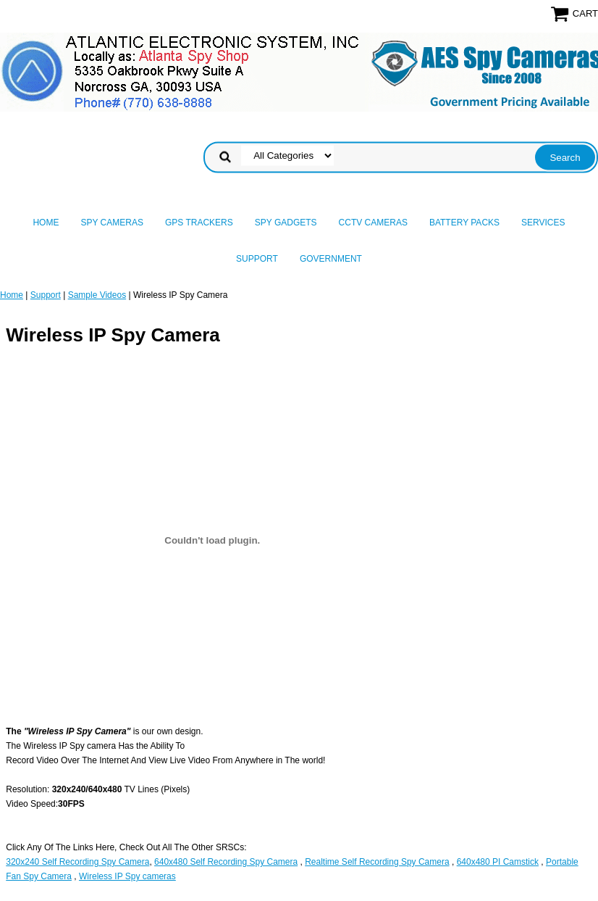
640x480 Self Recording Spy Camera (226, 862)
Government (331, 259)
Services (543, 222)
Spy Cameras (111, 222)
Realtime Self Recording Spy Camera (377, 862)
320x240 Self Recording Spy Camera (77, 862)
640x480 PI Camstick (498, 862)
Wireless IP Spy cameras (127, 876)
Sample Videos (97, 295)
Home (46, 222)
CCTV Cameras (373, 222)
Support (257, 259)
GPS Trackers (199, 222)
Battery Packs (464, 222)
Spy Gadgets (286, 222)
